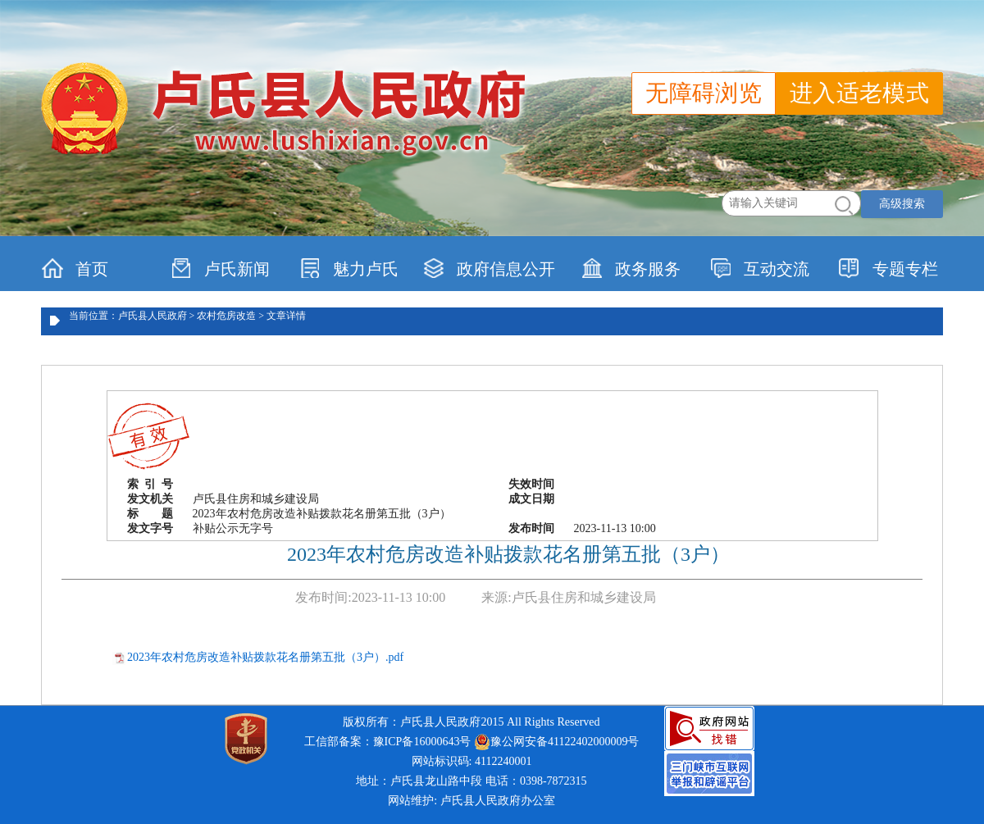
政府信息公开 (489, 268)
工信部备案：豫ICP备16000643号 (388, 741)
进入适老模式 (859, 93)
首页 (75, 268)
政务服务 (631, 268)
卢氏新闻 (220, 268)
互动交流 (759, 268)
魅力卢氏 (349, 268)
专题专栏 (888, 268)
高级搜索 (902, 204)
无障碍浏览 (703, 93)
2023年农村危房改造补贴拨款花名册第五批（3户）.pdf (265, 657)
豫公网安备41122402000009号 (556, 742)
